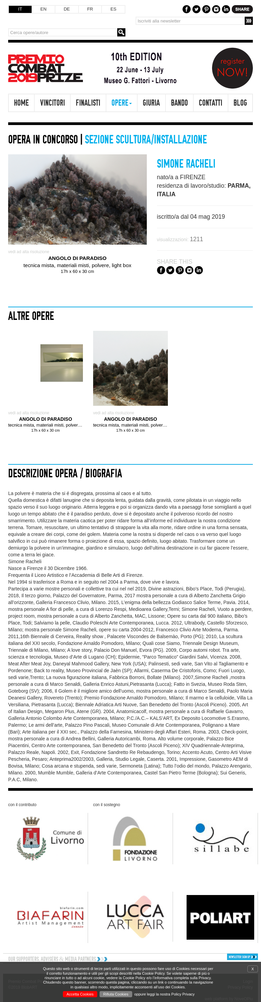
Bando (179, 102)
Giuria (151, 102)
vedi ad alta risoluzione (28, 251)
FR (90, 9)
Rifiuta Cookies (115, 994)
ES (113, 9)
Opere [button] (121, 102)
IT (20, 9)
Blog (240, 102)
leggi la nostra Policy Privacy (171, 994)
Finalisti (88, 102)
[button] (228, 957)
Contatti (210, 102)
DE (67, 9)
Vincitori (52, 102)
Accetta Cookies (80, 994)
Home (21, 102)
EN (43, 9)
